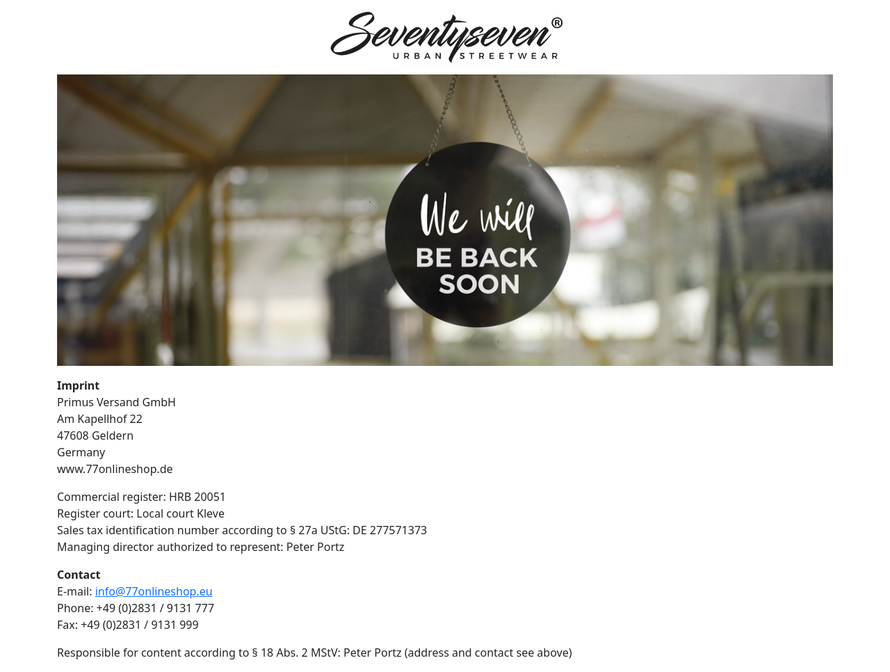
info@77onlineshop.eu (154, 591)
